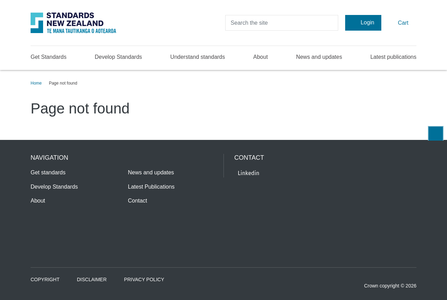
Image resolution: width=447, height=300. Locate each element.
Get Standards (48, 57)
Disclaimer (92, 279)
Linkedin (248, 173)
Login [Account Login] (363, 22)
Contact (137, 201)
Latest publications (393, 57)
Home (36, 83)
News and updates (319, 57)
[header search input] (281, 23)
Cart (398, 22)
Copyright (45, 279)
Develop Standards (118, 57)
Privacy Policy (144, 279)
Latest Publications (151, 187)
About (260, 57)
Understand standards (197, 57)
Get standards (48, 172)
